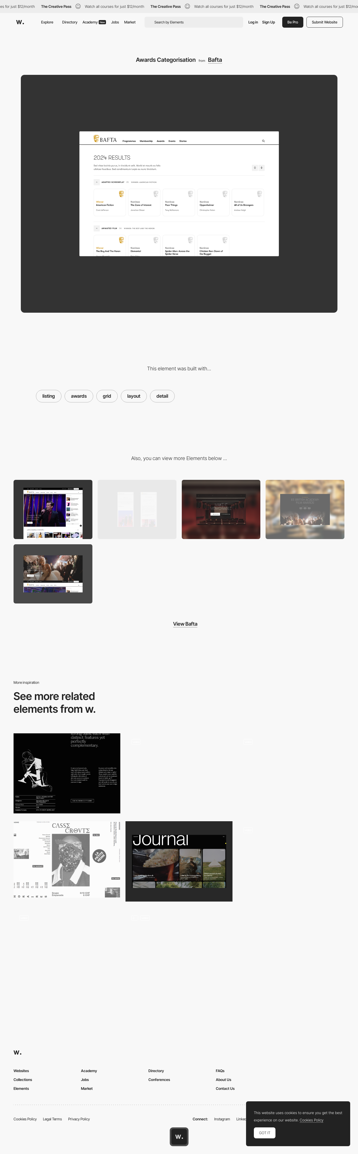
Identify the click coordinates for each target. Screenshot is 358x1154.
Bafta (215, 60)
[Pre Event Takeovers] (53, 573)
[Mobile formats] (137, 509)
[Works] (67, 949)
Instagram (222, 1119)
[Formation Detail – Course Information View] (178, 773)
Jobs (115, 22)
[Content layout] (67, 773)
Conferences (159, 1079)
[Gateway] (221, 509)
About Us (223, 1079)
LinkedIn (243, 1119)
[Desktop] (53, 509)
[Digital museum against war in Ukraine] (291, 773)
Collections (23, 1079)
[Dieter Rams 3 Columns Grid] (291, 859)
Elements (21, 1088)
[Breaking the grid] (67, 859)
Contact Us (225, 1088)
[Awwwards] (20, 22)
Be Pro (292, 22)
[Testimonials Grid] (178, 949)
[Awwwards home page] (179, 1137)
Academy (94, 22)
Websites (21, 1070)
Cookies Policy (25, 1119)
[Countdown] (305, 509)
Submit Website (324, 22)
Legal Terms (52, 1119)
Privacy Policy (79, 1119)
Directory (69, 22)
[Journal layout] (178, 861)
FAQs (220, 1070)
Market (130, 22)
